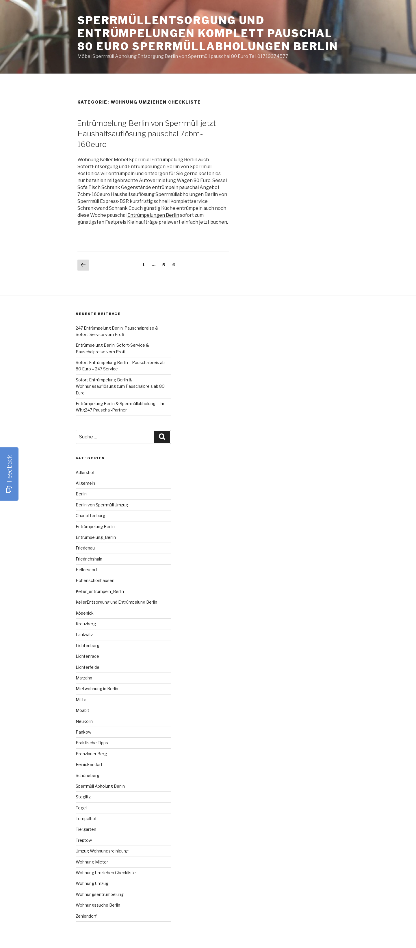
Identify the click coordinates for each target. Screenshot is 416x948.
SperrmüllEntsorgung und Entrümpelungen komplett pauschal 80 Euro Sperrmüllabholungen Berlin (207, 33)
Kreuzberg (86, 623)
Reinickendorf (89, 764)
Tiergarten (86, 829)
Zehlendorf (86, 916)
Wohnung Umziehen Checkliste (106, 872)
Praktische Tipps (92, 742)
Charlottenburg (90, 515)
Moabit (82, 710)
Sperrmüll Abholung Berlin (100, 786)
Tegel (81, 807)
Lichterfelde (87, 667)
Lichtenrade (87, 656)
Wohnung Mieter (92, 861)
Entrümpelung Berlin (174, 159)
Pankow (83, 732)
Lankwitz (84, 634)
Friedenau (85, 547)
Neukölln (84, 721)
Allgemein (85, 483)
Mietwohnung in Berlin (97, 688)
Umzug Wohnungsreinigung (102, 850)
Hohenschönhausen (95, 580)
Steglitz (83, 796)
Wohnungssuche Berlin (98, 905)
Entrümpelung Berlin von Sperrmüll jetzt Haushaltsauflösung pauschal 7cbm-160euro (146, 134)
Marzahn (84, 677)
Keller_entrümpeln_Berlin (100, 591)
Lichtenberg (87, 645)
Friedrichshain (89, 558)
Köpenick (85, 613)
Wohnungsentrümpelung (100, 894)
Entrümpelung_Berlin (96, 537)
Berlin (81, 493)
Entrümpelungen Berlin (153, 215)
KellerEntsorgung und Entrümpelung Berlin (116, 602)
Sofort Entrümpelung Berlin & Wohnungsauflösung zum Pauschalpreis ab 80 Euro (120, 386)
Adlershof (85, 472)
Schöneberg (87, 775)
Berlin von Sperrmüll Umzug (102, 504)
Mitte (81, 699)
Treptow (84, 840)
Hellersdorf (86, 569)
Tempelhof (86, 818)
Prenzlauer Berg (91, 753)
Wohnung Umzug (92, 883)
